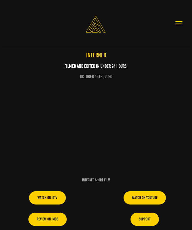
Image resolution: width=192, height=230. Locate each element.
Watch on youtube (144, 198)
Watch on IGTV (47, 198)
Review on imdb (47, 219)
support (145, 219)
